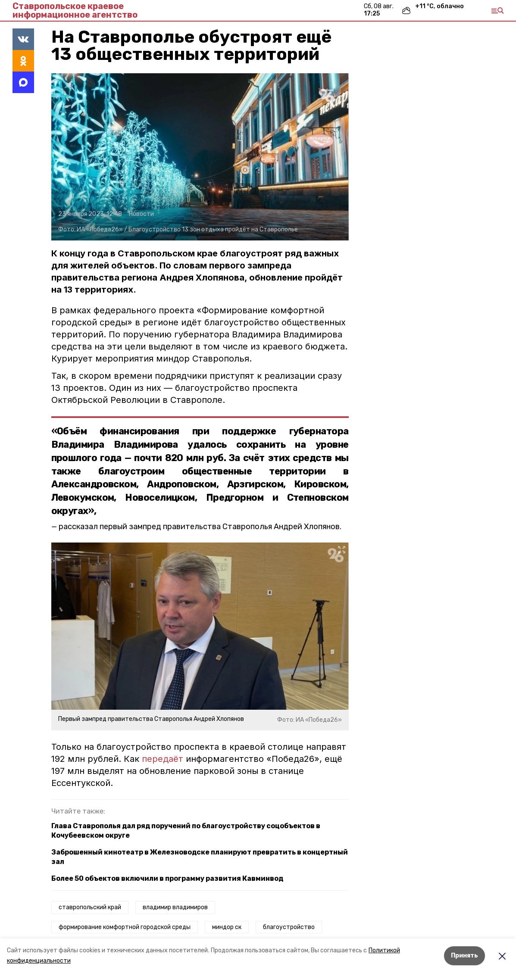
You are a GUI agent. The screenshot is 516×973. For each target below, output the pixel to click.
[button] (200, 156)
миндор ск (226, 927)
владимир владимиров (175, 907)
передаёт (162, 759)
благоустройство (289, 927)
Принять (464, 955)
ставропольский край (90, 907)
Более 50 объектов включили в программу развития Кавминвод (167, 878)
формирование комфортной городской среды (125, 927)
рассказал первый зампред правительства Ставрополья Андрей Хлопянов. (200, 526)
